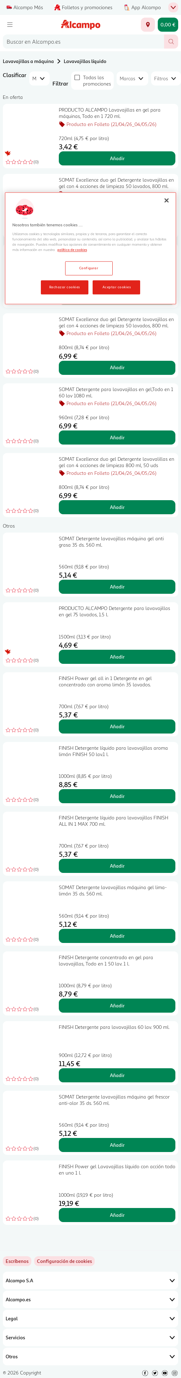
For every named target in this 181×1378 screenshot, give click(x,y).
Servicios (90, 1337)
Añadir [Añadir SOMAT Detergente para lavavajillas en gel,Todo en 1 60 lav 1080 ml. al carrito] (117, 437)
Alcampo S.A (90, 1280)
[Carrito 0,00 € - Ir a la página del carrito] (168, 25)
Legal (90, 1318)
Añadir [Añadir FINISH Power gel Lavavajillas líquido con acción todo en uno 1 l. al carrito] (117, 1215)
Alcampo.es (90, 1299)
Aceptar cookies (116, 287)
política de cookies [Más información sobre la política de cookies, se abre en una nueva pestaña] (72, 250)
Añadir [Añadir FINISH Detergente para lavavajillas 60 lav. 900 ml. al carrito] (117, 1075)
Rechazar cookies (64, 287)
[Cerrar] (166, 200)
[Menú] (10, 25)
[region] (90, 248)
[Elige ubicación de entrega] (148, 25)
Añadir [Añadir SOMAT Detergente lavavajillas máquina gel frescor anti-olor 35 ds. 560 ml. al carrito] (117, 1145)
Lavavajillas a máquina (28, 61)
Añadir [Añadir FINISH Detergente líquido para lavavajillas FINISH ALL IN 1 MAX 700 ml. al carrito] (117, 866)
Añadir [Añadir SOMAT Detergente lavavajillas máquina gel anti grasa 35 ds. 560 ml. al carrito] (117, 587)
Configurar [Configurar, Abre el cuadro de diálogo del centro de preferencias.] (89, 268)
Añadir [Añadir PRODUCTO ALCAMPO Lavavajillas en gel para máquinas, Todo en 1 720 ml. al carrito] (117, 158)
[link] (64, 1261)
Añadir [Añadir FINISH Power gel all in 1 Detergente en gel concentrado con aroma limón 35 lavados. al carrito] (117, 726)
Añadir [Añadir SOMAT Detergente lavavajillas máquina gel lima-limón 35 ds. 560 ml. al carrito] (117, 936)
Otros (90, 1356)
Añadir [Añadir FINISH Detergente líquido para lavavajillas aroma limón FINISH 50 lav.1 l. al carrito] (117, 796)
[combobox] (83, 42)
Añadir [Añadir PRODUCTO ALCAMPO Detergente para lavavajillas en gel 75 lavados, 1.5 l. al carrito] (117, 657)
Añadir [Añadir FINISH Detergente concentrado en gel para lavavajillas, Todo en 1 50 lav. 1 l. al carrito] (117, 1005)
